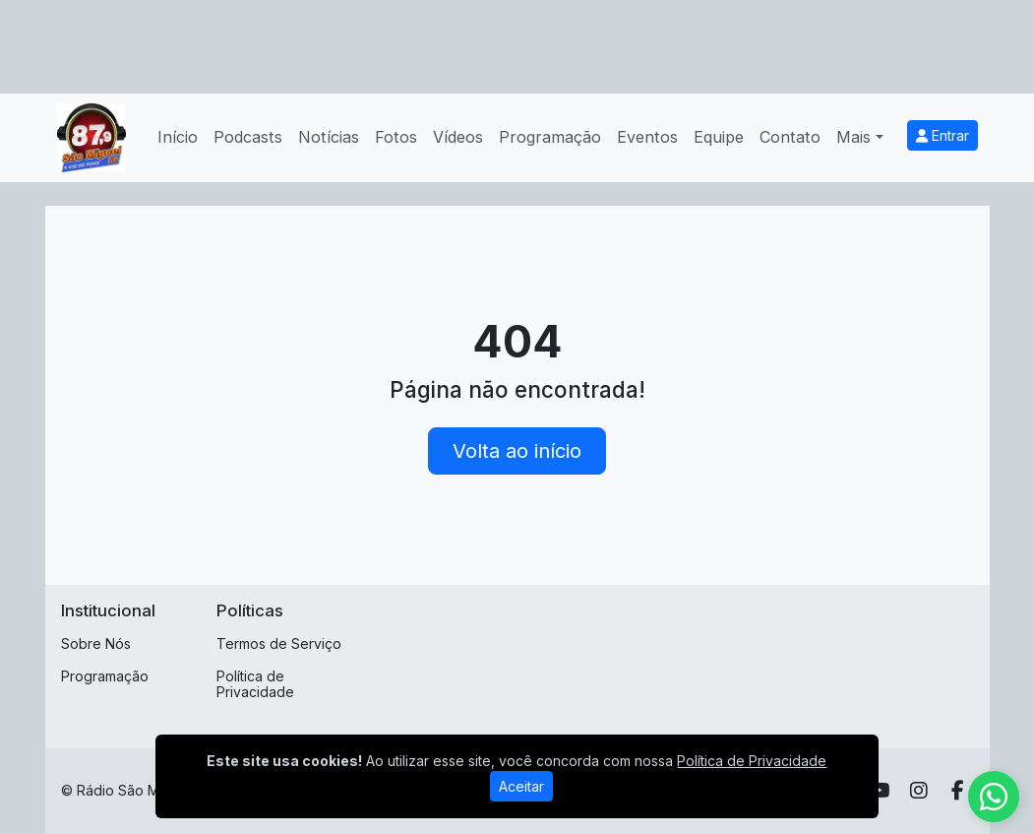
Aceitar (521, 786)
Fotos (396, 137)
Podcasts (247, 137)
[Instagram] (919, 790)
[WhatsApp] (993, 796)
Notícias (328, 137)
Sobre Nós (96, 643)
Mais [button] (853, 137)
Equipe (719, 137)
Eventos (647, 137)
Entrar (942, 135)
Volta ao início (517, 451)
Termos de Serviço (278, 643)
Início (177, 137)
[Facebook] (957, 790)
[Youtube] (879, 790)
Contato (790, 137)
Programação (550, 137)
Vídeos (458, 137)
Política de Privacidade (255, 684)
